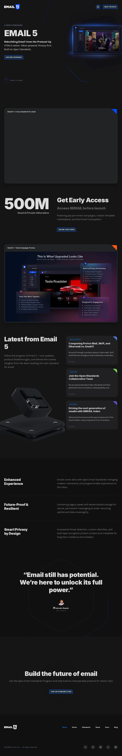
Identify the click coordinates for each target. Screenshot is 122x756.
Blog (116, 727)
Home (64, 727)
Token (97, 727)
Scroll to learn (13, 80)
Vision (74, 727)
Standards (86, 727)
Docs (107, 727)
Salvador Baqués (62, 608)
